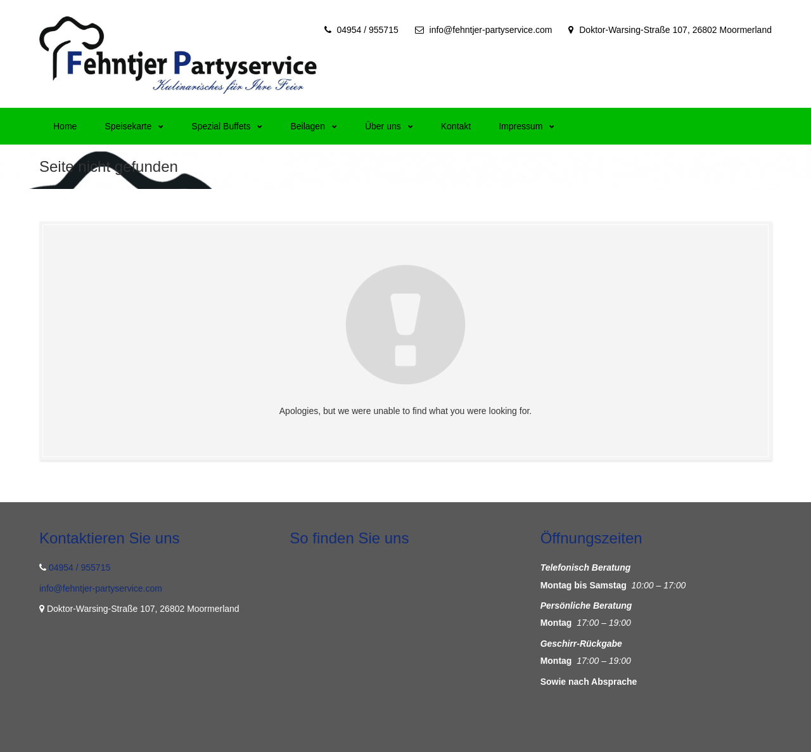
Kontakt (456, 126)
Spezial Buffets (226, 126)
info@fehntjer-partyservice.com (491, 30)
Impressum (526, 126)
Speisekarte (134, 126)
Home (65, 126)
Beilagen (313, 126)
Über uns (389, 126)
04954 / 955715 (367, 30)
